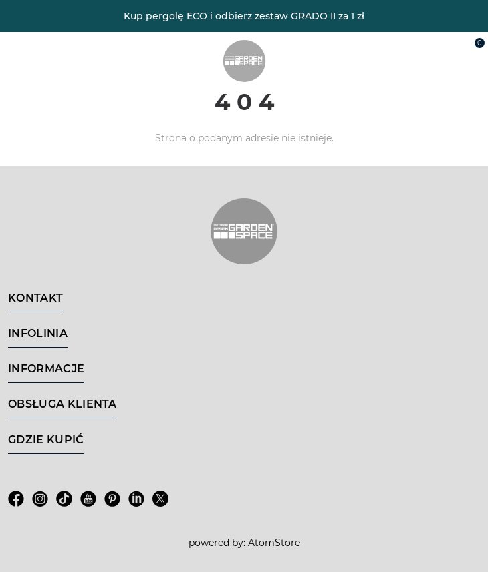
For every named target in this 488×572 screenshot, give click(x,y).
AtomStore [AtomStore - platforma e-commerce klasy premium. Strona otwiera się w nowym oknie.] (274, 543)
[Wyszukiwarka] (412, 48)
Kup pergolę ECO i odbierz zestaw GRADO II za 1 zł (244, 16)
